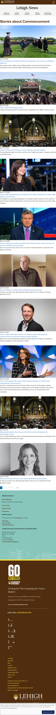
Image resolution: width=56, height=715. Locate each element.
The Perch (10, 658)
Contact (10, 665)
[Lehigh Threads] (11, 648)
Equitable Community (14, 683)
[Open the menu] (53, 2)
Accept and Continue (48, 712)
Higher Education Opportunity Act (17, 681)
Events (27, 13)
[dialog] (28, 709)
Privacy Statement (13, 708)
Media (37, 13)
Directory (10, 661)
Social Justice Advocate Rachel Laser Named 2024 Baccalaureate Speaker (23, 479)
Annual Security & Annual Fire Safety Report (20, 688)
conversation (23, 612)
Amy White (5, 521)
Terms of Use (11, 675)
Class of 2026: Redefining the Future (11, 108)
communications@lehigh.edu (10, 542)
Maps (9, 663)
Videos (17, 13)
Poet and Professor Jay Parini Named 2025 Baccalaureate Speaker (21, 290)
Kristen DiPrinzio (7, 499)
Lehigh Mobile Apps (13, 672)
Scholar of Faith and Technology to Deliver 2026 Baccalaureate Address (22, 150)
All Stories (47, 13)
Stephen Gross (6, 508)
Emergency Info (12, 668)
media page (18, 518)
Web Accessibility (12, 670)
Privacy (10, 677)
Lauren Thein (6, 505)
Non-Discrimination (13, 685)
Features (6, 13)
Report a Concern (13, 690)
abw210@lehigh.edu (8, 525)
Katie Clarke (5, 511)
